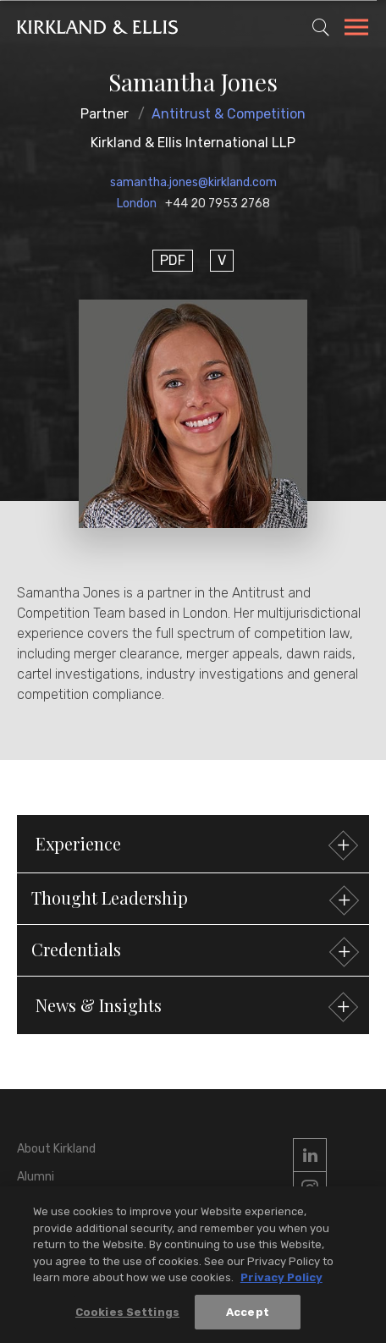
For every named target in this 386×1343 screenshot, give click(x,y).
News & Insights (195, 1007)
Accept (247, 1317)
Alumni (35, 1177)
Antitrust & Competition (229, 114)
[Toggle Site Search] (321, 27)
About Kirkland (56, 1149)
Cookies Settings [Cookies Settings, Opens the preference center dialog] (127, 1317)
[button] (193, 898)
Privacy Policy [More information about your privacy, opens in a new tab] (281, 1282)
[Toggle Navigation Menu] (356, 29)
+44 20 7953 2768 (217, 203)
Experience (195, 846)
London (137, 203)
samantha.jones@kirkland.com (193, 182)
